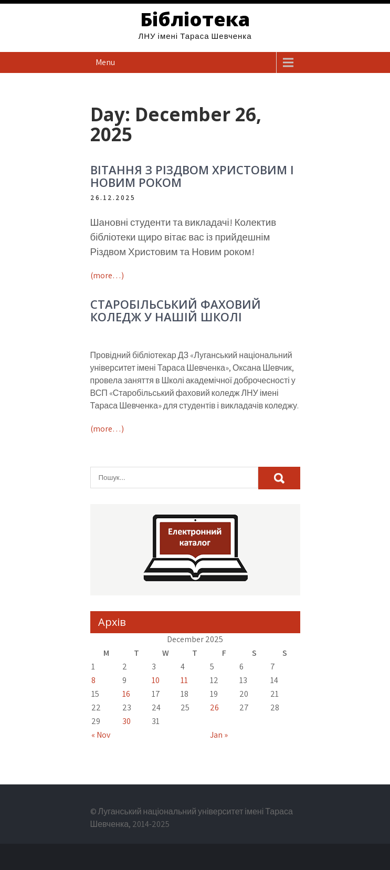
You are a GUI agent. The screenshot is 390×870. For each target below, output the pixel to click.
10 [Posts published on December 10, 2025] (156, 680)
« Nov (100, 734)
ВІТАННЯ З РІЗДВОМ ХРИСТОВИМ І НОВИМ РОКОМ (192, 176)
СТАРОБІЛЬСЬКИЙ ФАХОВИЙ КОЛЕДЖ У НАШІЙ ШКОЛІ (175, 310)
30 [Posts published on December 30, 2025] (126, 721)
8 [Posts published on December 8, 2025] (93, 680)
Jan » (219, 734)
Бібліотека (195, 19)
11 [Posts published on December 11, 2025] (184, 680)
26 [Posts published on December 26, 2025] (214, 707)
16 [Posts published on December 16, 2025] (126, 693)
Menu (105, 62)
